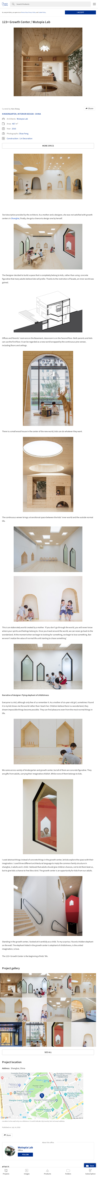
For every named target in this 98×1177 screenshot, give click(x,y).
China (38, 114)
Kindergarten (9, 114)
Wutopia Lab (22, 118)
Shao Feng (23, 133)
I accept (80, 12)
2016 (14, 128)
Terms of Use (24, 12)
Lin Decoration (26, 138)
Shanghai (15, 218)
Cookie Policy (42, 12)
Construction (12, 138)
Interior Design (25, 114)
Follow (25, 1154)
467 (13, 123)
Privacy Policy (32, 12)
